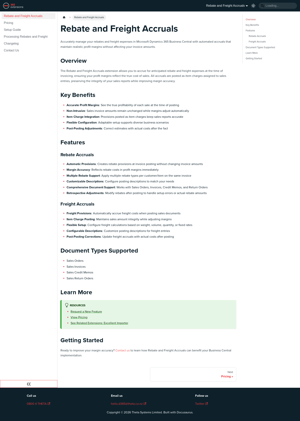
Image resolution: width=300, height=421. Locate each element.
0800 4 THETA (38, 404)
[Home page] (64, 17)
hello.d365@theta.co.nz (128, 404)
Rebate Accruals (257, 36)
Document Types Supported (260, 47)
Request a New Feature (86, 312)
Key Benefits (252, 25)
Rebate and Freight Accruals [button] (225, 5)
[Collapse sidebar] (28, 384)
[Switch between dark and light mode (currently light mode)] (253, 6)
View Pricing (79, 317)
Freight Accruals (257, 41)
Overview (251, 19)
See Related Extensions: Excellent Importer (99, 323)
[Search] (278, 6)
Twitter (201, 404)
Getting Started (254, 58)
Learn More (252, 52)
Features (250, 30)
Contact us (122, 350)
